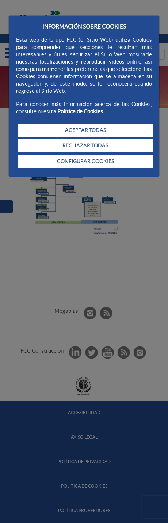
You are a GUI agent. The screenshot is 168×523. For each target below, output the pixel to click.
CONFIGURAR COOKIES (85, 161)
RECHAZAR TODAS (85, 145)
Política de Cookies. (80, 111)
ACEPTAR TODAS (85, 130)
